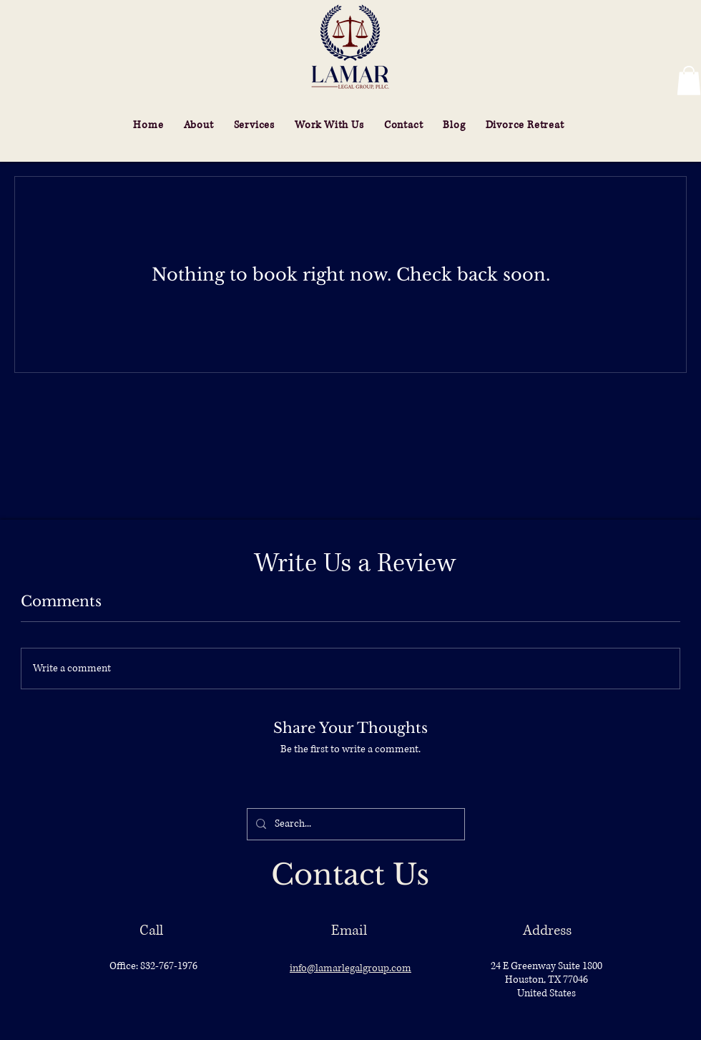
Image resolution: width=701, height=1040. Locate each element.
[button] (689, 80)
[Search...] (354, 824)
